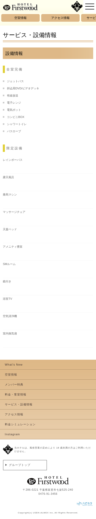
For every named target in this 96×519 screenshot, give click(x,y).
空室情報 (20, 18)
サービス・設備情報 (19, 404)
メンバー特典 (14, 384)
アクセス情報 (60, 18)
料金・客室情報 (15, 394)
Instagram (12, 434)
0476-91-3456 (47, 493)
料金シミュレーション (20, 424)
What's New (14, 364)
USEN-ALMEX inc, (43, 513)
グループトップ (19, 464)
